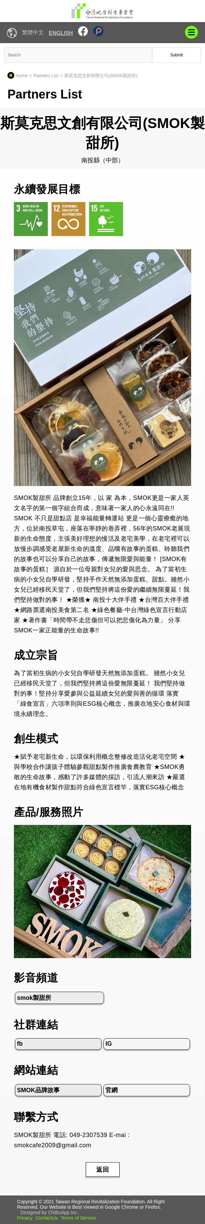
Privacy (25, 1218)
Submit (176, 55)
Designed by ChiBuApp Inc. (49, 1212)
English (61, 33)
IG (108, 1043)
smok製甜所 (34, 997)
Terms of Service (78, 1218)
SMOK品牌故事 (38, 1090)
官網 (111, 1090)
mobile (191, 32)
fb (20, 1043)
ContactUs (47, 1218)
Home (22, 75)
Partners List (46, 75)
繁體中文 (33, 32)
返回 (102, 1169)
